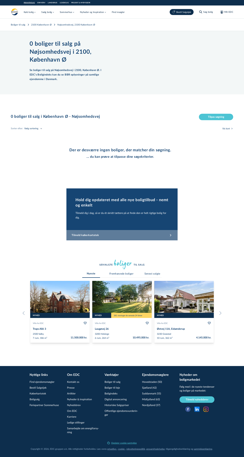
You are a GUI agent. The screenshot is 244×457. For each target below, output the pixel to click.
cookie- (121, 448)
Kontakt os (73, 381)
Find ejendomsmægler (42, 381)
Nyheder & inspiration (79, 399)
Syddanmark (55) (151, 393)
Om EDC (72, 410)
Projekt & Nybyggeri (80, 3)
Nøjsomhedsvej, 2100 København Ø (76, 24)
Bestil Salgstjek (181, 12)
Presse (70, 387)
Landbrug (52, 3)
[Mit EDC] (225, 12)
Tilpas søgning (216, 117)
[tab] (91, 273)
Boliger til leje (112, 387)
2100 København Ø (41, 24)
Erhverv (41, 3)
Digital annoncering (116, 399)
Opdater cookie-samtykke (122, 443)
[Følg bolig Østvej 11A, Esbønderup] (209, 323)
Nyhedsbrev (74, 405)
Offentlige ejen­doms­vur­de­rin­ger (121, 412)
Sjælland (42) (149, 387)
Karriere (71, 416)
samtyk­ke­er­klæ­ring (203, 448)
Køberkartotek (38, 393)
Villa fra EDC (38, 323)
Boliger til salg (18, 24)
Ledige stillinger (76, 422)
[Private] (15, 12)
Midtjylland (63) (151, 399)
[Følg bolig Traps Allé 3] (85, 323)
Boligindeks (111, 393)
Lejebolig (64, 3)
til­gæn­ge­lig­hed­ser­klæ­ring (178, 448)
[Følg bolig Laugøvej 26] (147, 323)
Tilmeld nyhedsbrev (197, 399)
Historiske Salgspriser (117, 405)
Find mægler (118, 12)
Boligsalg (35, 399)
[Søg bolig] (206, 12)
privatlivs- (112, 448)
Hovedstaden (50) (152, 381)
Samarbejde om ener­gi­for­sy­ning (83, 430)
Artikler (71, 393)
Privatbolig (29, 3)
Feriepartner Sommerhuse (44, 405)
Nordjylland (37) (151, 405)
